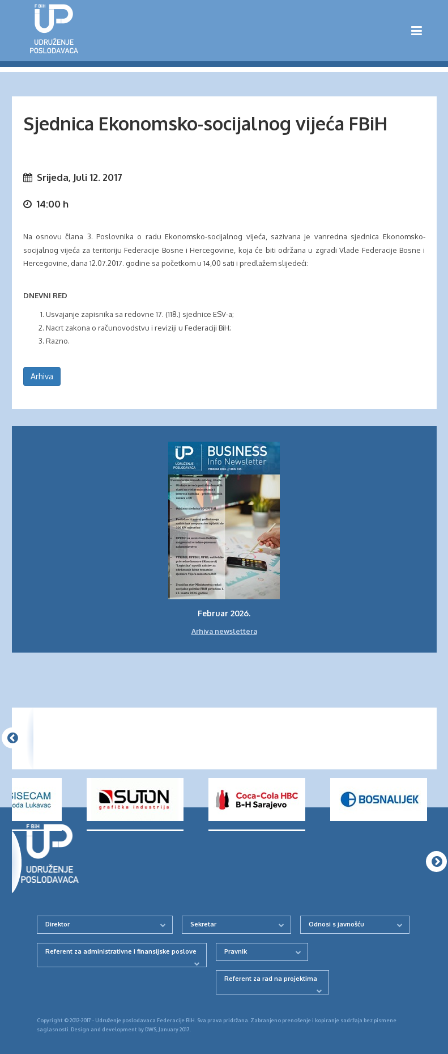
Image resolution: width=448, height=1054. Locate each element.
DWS (150, 1029)
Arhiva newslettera (224, 631)
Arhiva (42, 376)
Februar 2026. (224, 613)
